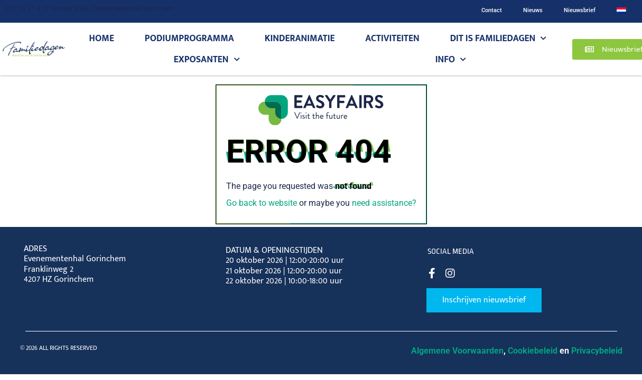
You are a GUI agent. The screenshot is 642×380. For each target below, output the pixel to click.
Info (451, 59)
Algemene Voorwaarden (457, 351)
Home (101, 38)
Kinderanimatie (300, 38)
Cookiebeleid (532, 351)
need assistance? (384, 203)
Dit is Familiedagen (498, 38)
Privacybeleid (596, 351)
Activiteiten (392, 38)
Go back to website (261, 203)
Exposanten (207, 59)
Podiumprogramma (189, 38)
